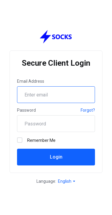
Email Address (30, 81)
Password (26, 110)
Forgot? (88, 110)
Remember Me (36, 140)
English (67, 181)
